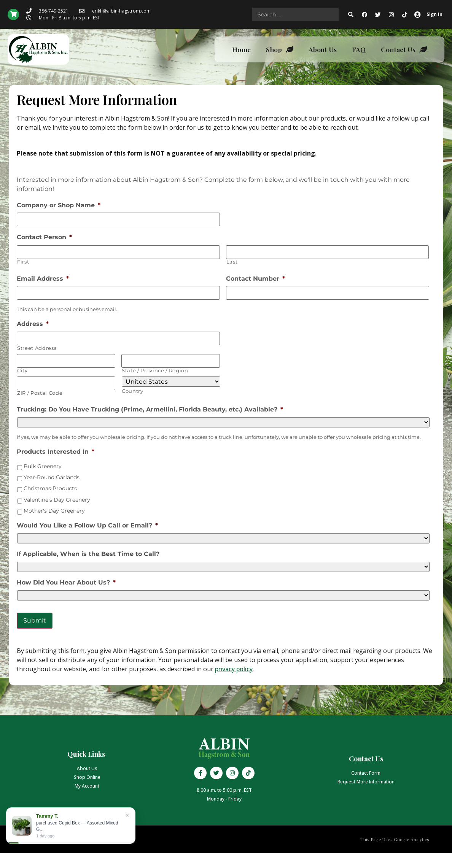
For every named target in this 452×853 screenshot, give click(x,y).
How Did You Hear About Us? (66, 582)
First (23, 261)
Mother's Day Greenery (54, 510)
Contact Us (404, 49)
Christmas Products (50, 488)
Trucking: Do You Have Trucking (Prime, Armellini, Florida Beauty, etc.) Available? (150, 409)
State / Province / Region (155, 370)
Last (232, 261)
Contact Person (44, 237)
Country (132, 391)
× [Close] (127, 815)
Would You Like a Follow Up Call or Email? (87, 525)
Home (241, 49)
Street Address (36, 348)
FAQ (359, 49)
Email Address (43, 278)
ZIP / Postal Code (39, 393)
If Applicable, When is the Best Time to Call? (88, 554)
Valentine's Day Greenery (57, 499)
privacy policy (234, 669)
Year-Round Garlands (52, 477)
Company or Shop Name (58, 205)
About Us (323, 49)
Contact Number (255, 278)
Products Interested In (55, 451)
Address (33, 323)
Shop (279, 49)
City (22, 370)
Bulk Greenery (43, 466)
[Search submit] (350, 14)
